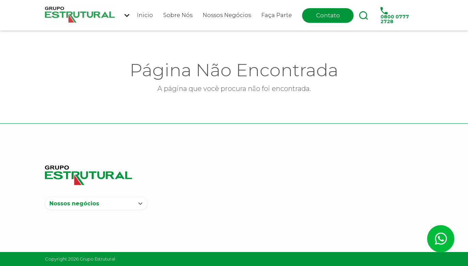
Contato (328, 15)
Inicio (145, 15)
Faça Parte (276, 15)
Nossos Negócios (227, 15)
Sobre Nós (177, 15)
